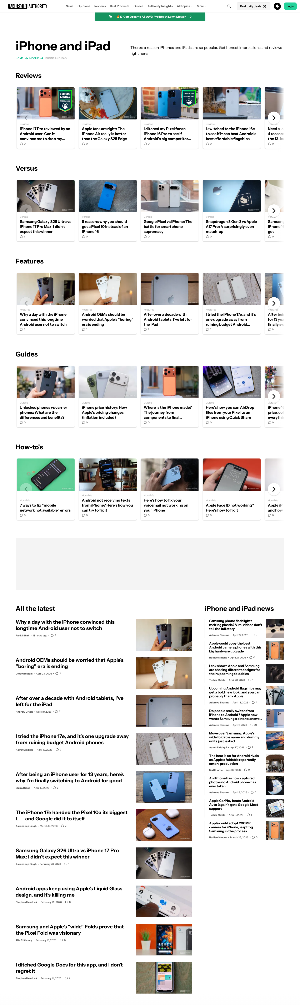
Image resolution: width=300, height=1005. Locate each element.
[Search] (229, 6)
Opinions (84, 6)
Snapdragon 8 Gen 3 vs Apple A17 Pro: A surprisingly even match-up (232, 210)
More (200, 6)
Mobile (34, 58)
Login (290, 6)
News (69, 6)
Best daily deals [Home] (253, 6)
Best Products (119, 6)
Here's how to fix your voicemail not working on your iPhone (170, 489)
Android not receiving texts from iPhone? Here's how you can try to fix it (108, 489)
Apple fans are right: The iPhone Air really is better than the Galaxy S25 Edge (108, 118)
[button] (150, 6)
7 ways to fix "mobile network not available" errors (46, 489)
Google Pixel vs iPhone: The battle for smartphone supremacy (170, 210)
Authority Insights (160, 6)
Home (20, 58)
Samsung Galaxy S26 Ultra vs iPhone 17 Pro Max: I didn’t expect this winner (46, 210)
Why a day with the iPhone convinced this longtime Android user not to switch (46, 303)
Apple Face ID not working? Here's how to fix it (232, 489)
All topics (183, 6)
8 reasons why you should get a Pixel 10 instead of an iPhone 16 (108, 210)
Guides (138, 6)
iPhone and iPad (56, 58)
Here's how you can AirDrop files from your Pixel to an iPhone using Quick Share (232, 396)
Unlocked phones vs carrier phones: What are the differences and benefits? (46, 396)
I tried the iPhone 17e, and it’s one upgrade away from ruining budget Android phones (232, 303)
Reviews (100, 6)
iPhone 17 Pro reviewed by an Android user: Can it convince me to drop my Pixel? (46, 118)
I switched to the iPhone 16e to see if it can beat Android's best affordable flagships (232, 118)
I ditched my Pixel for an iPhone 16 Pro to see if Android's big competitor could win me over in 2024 (170, 118)
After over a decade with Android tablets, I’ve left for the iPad (170, 303)
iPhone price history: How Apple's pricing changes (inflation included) (108, 396)
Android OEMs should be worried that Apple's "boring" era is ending (108, 303)
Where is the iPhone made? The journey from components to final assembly (170, 396)
